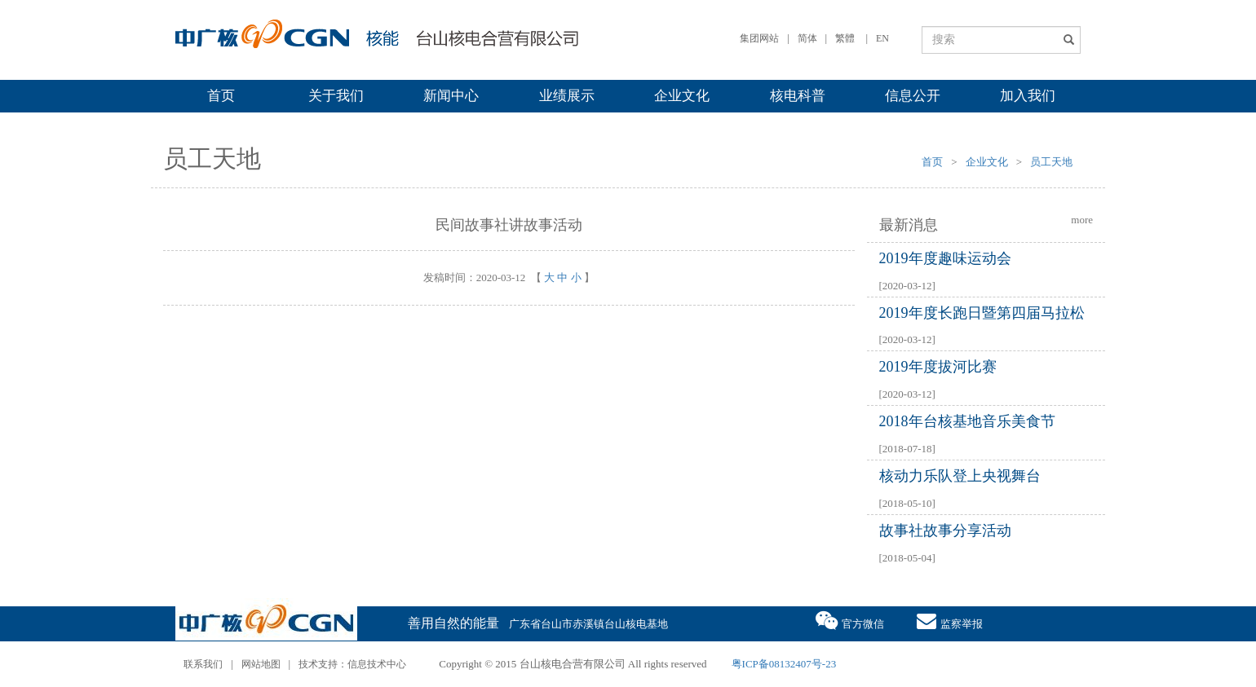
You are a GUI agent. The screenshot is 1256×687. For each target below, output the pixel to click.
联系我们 (203, 664)
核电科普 (797, 95)
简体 (807, 38)
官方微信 (850, 620)
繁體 (845, 38)
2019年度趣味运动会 (945, 258)
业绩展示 (567, 95)
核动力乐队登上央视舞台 (960, 476)
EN (882, 38)
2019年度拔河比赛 (938, 367)
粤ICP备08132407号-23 (784, 664)
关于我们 (336, 95)
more (1082, 220)
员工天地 (1051, 162)
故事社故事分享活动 (945, 530)
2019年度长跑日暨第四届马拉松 (982, 313)
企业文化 (682, 95)
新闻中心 (451, 95)
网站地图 (261, 664)
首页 (221, 95)
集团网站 (759, 38)
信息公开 (912, 95)
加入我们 (1027, 95)
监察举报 (950, 620)
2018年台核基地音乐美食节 (967, 421)
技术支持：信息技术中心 (352, 664)
